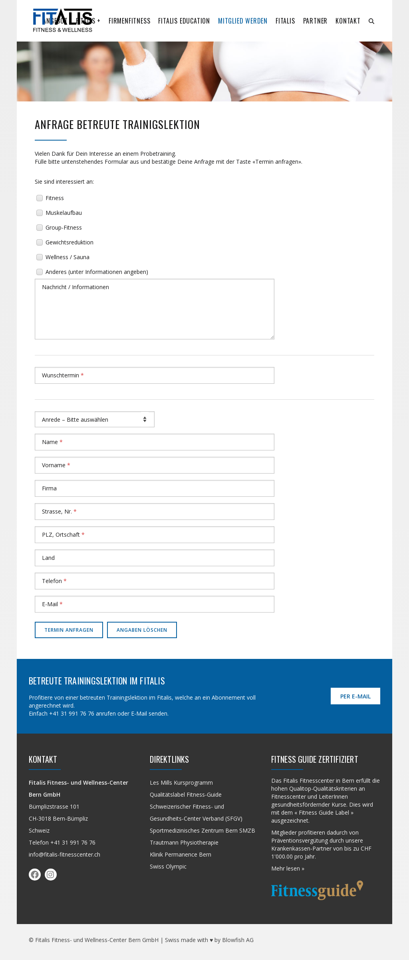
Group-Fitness (64, 227)
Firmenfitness (129, 21)
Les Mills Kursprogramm (181, 782)
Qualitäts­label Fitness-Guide (186, 794)
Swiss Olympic (168, 866)
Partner (315, 21)
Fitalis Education (184, 21)
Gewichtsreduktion (69, 242)
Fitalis (285, 21)
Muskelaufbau (64, 212)
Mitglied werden (243, 21)
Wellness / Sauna (67, 257)
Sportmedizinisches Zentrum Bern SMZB (202, 830)
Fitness (55, 198)
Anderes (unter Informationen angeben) (97, 272)
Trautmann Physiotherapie (184, 842)
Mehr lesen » (287, 868)
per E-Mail (355, 696)
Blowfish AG (238, 940)
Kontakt (348, 21)
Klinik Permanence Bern (180, 854)
